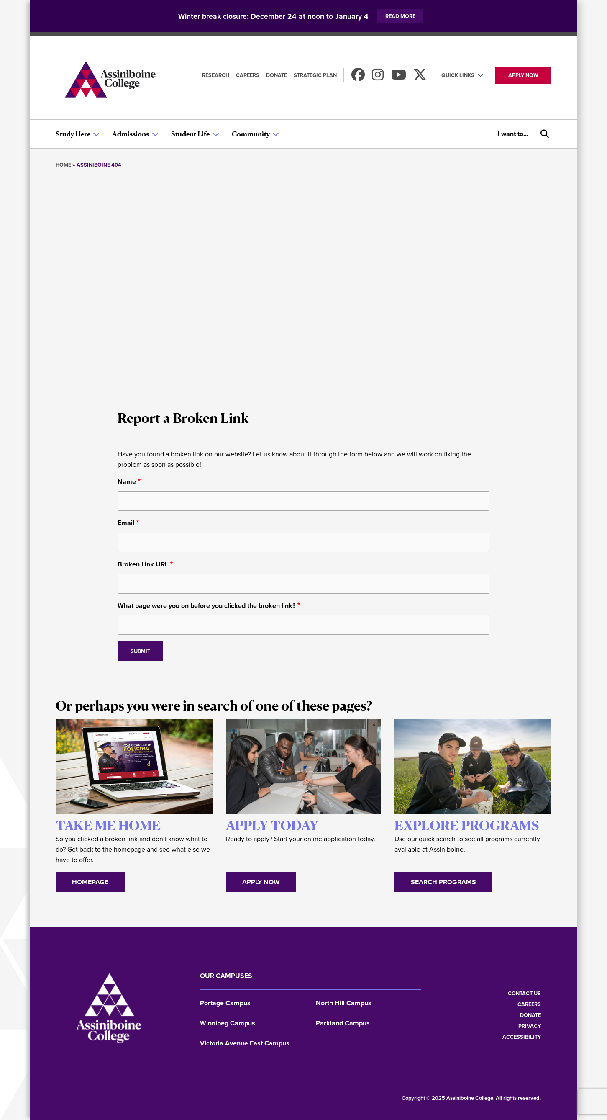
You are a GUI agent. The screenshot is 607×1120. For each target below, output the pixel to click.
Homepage (90, 882)
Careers (247, 75)
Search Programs (443, 882)
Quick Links (457, 75)
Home (63, 165)
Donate (276, 75)
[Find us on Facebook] (358, 77)
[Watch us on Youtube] (398, 77)
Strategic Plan (315, 75)
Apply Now (261, 882)
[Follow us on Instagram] (378, 77)
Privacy (529, 1026)
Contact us (524, 993)
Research (215, 75)
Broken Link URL (143, 564)
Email (126, 523)
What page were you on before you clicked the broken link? (206, 605)
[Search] (543, 134)
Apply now (523, 75)
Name (127, 482)
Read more (400, 16)
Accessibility (521, 1037)
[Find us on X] (420, 77)
